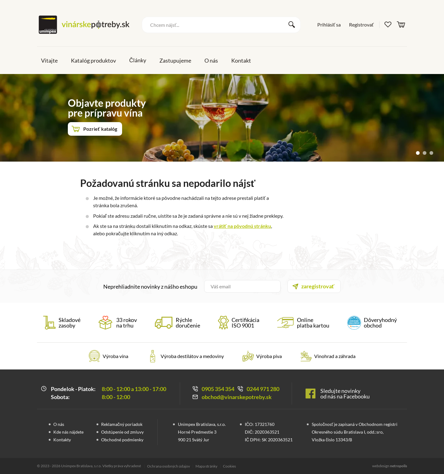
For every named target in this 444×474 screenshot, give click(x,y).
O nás (211, 60)
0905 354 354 (218, 388)
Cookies (229, 466)
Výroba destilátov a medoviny (192, 356)
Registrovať (361, 24)
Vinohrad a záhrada (335, 356)
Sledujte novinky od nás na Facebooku (345, 393)
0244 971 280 (263, 388)
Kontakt (241, 60)
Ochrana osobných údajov (168, 466)
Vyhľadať (291, 24)
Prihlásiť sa (329, 24)
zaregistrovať (318, 286)
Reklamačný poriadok (121, 424)
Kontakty (62, 439)
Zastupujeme (175, 60)
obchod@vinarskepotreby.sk (237, 397)
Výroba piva (269, 356)
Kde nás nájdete (68, 432)
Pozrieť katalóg (100, 129)
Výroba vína (115, 356)
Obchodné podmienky (122, 439)
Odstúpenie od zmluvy (122, 432)
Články (137, 60)
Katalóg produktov (93, 60)
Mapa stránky (206, 466)
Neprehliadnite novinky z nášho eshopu (150, 286)
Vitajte (49, 60)
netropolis (398, 466)
